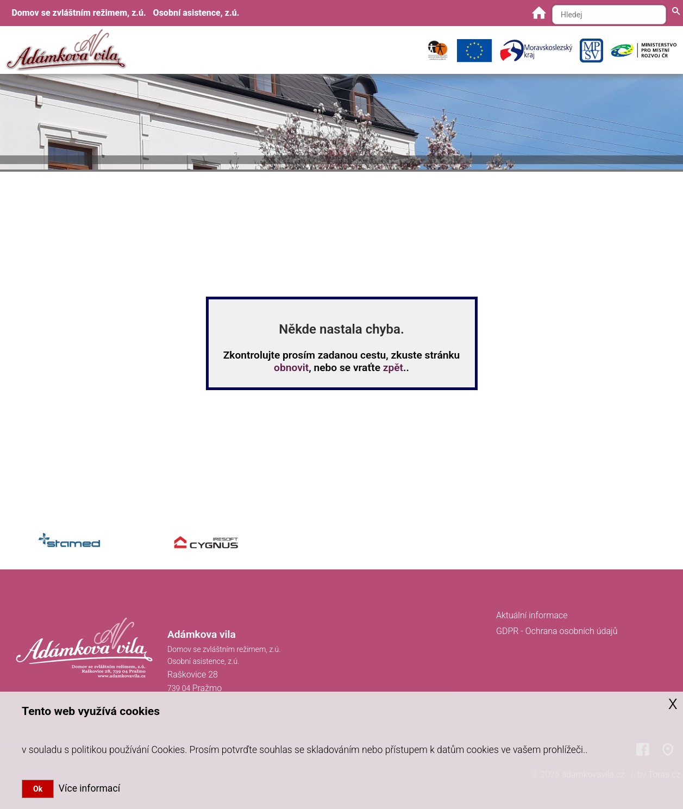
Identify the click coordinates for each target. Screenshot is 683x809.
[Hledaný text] (609, 14)
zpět (393, 367)
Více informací (87, 788)
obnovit (291, 367)
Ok (37, 789)
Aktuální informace (532, 615)
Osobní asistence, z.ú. (196, 13)
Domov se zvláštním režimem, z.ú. (78, 13)
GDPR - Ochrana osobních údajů (556, 631)
